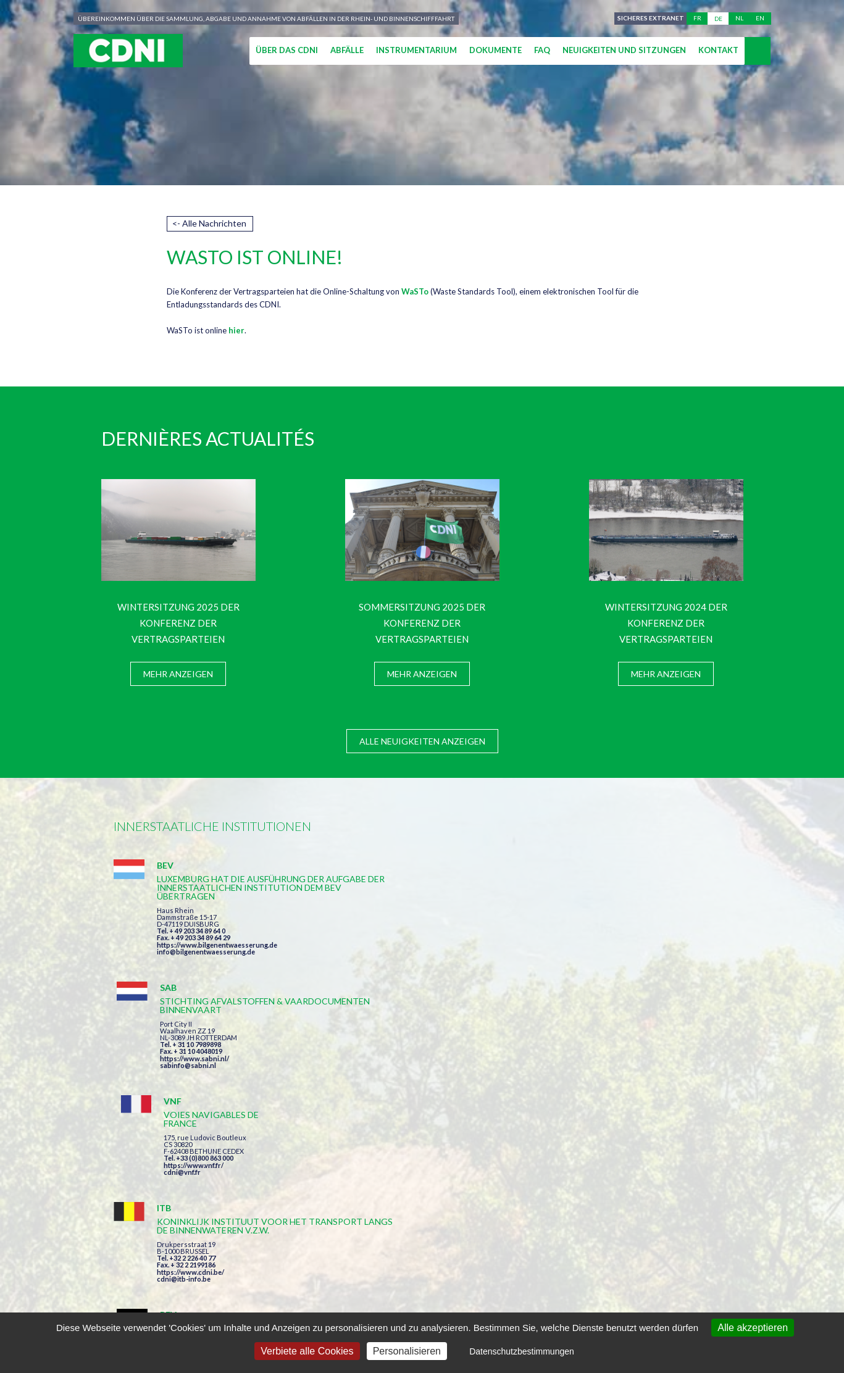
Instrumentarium (416, 50)
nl (739, 18)
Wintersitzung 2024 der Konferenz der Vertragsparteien (666, 623)
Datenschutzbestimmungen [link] (521, 1351)
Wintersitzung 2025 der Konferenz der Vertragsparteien (178, 623)
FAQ (542, 50)
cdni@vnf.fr (597, 936)
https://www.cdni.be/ (190, 1089)
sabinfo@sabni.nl (396, 952)
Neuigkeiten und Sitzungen (624, 50)
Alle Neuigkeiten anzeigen (422, 741)
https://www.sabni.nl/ (402, 945)
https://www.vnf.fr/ (609, 929)
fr (697, 18)
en (760, 18)
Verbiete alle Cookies (307, 1351)
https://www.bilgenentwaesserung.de (217, 962)
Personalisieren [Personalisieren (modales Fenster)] (407, 1351)
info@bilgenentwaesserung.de (206, 969)
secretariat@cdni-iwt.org (770, 1260)
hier (236, 330)
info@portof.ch (603, 1094)
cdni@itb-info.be (184, 1095)
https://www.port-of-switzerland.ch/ (637, 1087)
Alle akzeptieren (752, 1327)
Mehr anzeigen (178, 674)
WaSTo (414, 291)
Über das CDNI (287, 50)
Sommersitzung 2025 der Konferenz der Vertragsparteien (422, 623)
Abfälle (347, 50)
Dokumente (495, 50)
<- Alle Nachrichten (209, 223)
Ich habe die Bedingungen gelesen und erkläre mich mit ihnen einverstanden (494, 1189)
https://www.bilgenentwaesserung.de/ (429, 1070)
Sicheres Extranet (649, 18)
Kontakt (718, 50)
